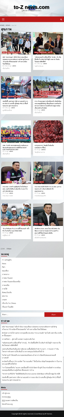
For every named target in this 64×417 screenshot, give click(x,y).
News (4, 52)
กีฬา (9, 138)
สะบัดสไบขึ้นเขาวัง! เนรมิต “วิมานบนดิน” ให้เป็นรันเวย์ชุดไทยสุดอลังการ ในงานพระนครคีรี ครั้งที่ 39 (32, 362)
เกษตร (42, 140)
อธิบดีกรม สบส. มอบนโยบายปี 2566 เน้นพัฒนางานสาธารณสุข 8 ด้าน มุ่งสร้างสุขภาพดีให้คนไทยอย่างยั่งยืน (47, 231)
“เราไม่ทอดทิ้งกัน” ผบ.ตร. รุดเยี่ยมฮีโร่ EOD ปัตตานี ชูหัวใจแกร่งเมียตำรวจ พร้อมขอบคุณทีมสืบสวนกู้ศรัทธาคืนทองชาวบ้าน (31, 368)
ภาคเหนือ (51, 94)
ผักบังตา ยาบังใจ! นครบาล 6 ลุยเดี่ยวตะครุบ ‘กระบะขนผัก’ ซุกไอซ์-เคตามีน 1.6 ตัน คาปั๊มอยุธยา (32, 334)
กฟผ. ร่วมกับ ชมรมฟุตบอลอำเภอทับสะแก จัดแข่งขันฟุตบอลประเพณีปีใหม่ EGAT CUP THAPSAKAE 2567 (15, 147)
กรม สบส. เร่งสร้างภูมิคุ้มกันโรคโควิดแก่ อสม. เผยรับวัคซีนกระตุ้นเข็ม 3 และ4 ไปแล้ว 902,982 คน (15, 189)
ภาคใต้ (58, 94)
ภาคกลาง (48, 91)
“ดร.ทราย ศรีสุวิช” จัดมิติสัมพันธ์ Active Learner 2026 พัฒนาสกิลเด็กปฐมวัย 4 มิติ (31, 374)
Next (9, 249)
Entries (6, 397)
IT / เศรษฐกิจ (7, 260)
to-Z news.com (31, 7)
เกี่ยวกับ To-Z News (9, 303)
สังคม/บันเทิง (11, 52)
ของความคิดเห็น (10, 400)
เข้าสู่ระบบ (6, 393)
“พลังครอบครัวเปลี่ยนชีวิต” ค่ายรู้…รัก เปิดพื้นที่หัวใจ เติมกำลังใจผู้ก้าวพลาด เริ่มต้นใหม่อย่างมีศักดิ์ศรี (48, 59)
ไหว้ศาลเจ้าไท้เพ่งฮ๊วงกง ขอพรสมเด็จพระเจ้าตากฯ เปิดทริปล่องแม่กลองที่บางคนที (29, 356)
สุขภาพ (18, 52)
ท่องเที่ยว (42, 91)
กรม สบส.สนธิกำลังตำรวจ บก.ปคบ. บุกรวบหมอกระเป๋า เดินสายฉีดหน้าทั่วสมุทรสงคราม (48, 189)
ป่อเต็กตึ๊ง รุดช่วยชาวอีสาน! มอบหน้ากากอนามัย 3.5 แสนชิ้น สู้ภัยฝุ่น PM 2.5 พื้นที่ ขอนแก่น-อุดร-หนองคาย (15, 103)
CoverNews (38, 414)
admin (14, 66)
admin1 (43, 149)
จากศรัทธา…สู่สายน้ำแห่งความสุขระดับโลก (18, 339)
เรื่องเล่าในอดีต (7, 307)
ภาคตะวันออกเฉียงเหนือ (41, 94)
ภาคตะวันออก (56, 91)
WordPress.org (7, 404)
